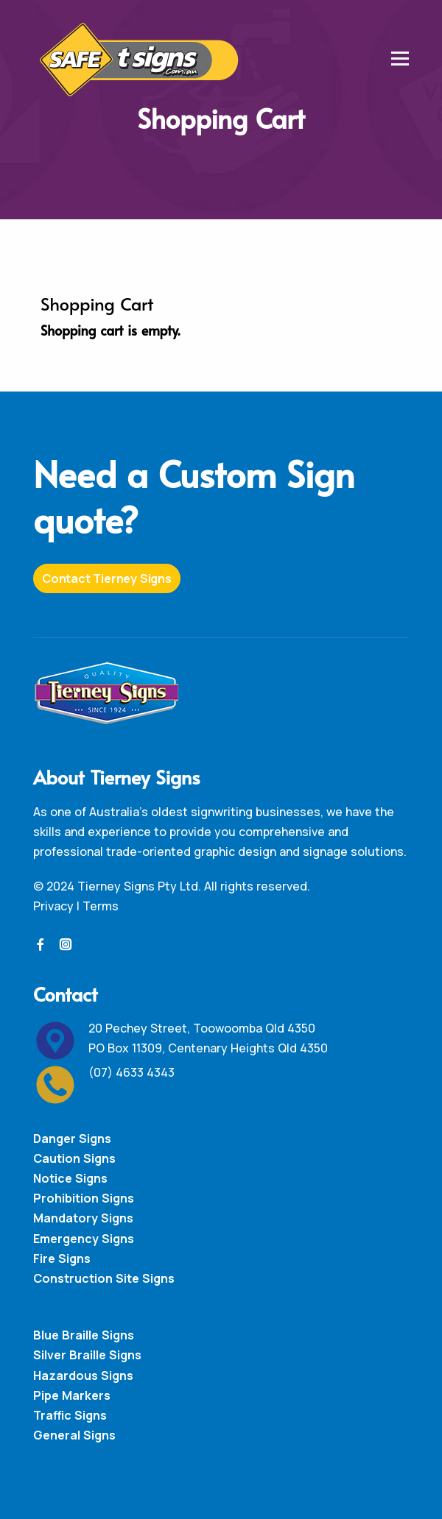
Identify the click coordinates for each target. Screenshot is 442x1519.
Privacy (53, 906)
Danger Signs (72, 1138)
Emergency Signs (83, 1239)
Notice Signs (70, 1178)
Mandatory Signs (83, 1218)
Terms (101, 906)
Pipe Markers (71, 1395)
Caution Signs (74, 1158)
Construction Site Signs (104, 1278)
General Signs (74, 1435)
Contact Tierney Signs (107, 578)
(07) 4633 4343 (131, 1072)
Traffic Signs (70, 1415)
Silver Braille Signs (87, 1355)
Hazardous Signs (83, 1375)
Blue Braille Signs (83, 1335)
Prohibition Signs (83, 1198)
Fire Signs (62, 1258)
